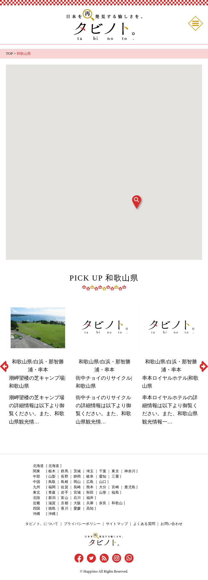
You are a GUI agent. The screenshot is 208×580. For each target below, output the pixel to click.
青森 (51, 492)
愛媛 (76, 508)
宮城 (76, 492)
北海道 (53, 466)
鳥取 (51, 482)
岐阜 (89, 476)
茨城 (76, 471)
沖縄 (51, 514)
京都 (64, 503)
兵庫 (89, 503)
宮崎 (114, 487)
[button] (137, 202)
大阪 (76, 503)
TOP (9, 53)
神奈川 (128, 471)
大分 (101, 487)
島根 (64, 482)
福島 (114, 492)
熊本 (89, 487)
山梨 (51, 476)
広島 (89, 482)
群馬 (64, 471)
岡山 (76, 482)
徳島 (51, 508)
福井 (89, 498)
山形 (101, 492)
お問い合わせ (170, 524)
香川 (64, 508)
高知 (89, 508)
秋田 (89, 492)
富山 (64, 498)
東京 (114, 471)
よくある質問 (143, 524)
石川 (76, 498)
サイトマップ (116, 524)
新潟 (51, 498)
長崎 (76, 487)
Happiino (90, 571)
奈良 (101, 503)
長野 (64, 476)
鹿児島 (128, 487)
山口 (101, 482)
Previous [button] (4, 366)
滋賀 (51, 503)
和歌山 (116, 503)
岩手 (64, 492)
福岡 (51, 487)
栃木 (51, 471)
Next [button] (204, 366)
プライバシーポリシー (83, 524)
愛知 (101, 476)
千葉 (101, 471)
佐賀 (64, 487)
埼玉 (89, 471)
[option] (38, 366)
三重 (114, 476)
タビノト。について (44, 524)
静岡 (76, 476)
